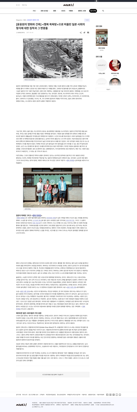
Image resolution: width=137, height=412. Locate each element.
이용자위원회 (100, 394)
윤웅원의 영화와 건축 (33, 20)
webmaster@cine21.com (107, 404)
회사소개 (24, 394)
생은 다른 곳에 (71, 287)
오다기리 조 (70, 220)
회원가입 (24, 5)
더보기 (108, 89)
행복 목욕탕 (70, 160)
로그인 (18, 5)
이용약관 (84, 394)
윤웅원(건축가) (21, 32)
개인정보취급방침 (51, 394)
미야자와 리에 (50, 218)
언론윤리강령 (91, 394)
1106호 (87, 20)
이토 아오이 (36, 223)
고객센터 (42, 394)
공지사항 (18, 394)
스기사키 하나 (37, 220)
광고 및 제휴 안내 (33, 394)
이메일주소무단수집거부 (73, 394)
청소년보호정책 (61, 394)
